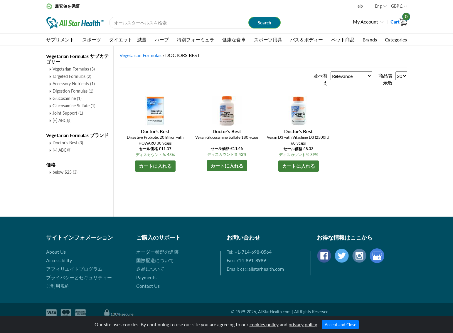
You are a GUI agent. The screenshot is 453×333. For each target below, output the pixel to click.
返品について (150, 269)
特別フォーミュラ (195, 39)
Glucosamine (67, 98)
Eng (378, 6)
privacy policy (303, 324)
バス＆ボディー (306, 39)
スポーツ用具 (268, 39)
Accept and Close (340, 324)
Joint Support (68, 113)
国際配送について (155, 260)
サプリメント (60, 39)
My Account (365, 21)
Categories (396, 39)
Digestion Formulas (73, 90)
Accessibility (59, 260)
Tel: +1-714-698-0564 (249, 252)
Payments (146, 277)
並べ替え (321, 79)
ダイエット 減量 (127, 39)
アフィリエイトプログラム (74, 269)
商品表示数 (385, 79)
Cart (398, 21)
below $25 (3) (65, 172)
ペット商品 (343, 39)
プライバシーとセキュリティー (79, 277)
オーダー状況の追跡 (157, 252)
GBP (397, 6)
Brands (370, 39)
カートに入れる (155, 166)
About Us (56, 252)
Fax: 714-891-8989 (246, 260)
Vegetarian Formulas (74, 68)
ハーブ (162, 39)
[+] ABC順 (61, 120)
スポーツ (91, 39)
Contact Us (148, 286)
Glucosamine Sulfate (74, 105)
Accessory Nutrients (74, 83)
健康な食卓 (234, 39)
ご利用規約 (58, 286)
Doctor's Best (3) (68, 142)
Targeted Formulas (72, 76)
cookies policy (264, 324)
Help (358, 6)
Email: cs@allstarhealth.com (255, 269)
